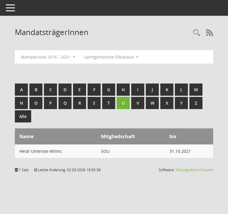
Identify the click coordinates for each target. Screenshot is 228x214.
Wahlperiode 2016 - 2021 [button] (48, 57)
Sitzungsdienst (194, 169)
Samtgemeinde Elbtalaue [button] (111, 57)
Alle (23, 116)
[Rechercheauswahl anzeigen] (196, 33)
